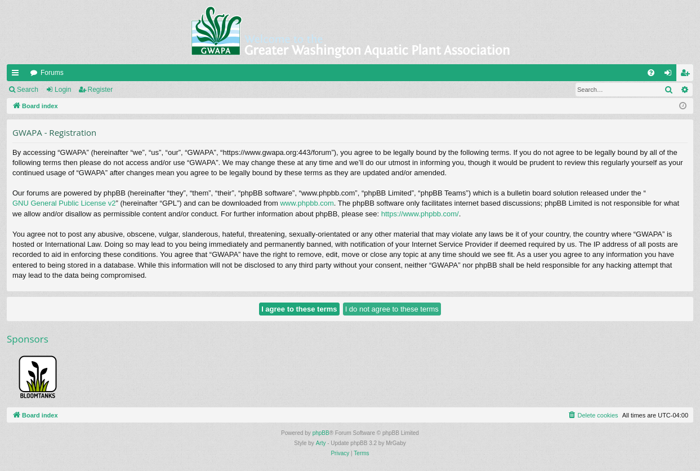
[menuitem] (651, 72)
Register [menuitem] (687, 75)
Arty (321, 443)
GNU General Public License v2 (64, 203)
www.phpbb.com (306, 203)
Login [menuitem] (670, 75)
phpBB (321, 433)
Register (100, 90)
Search (27, 90)
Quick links (17, 75)
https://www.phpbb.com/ (420, 214)
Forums (52, 73)
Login (63, 90)
